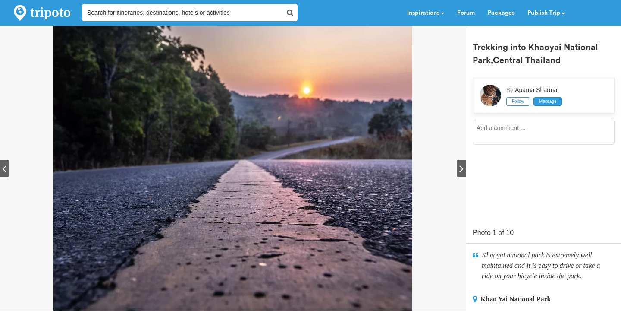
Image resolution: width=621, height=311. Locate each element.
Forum (466, 13)
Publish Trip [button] (546, 13)
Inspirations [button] (425, 13)
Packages (501, 13)
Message (548, 101)
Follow (518, 101)
